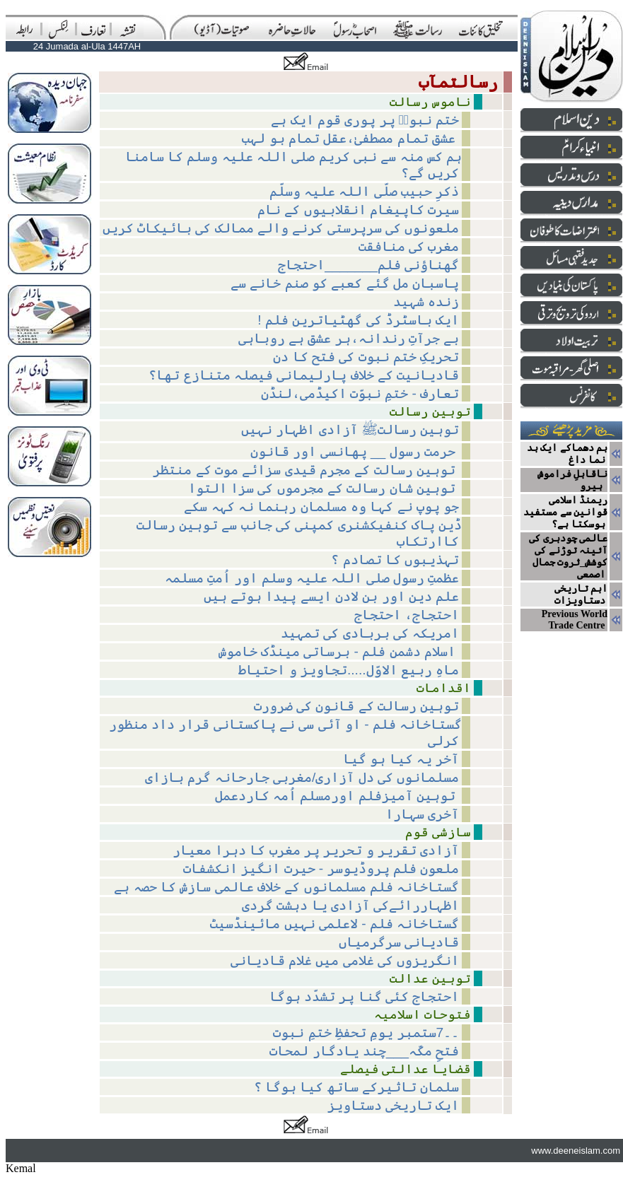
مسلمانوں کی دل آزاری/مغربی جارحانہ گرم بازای (302, 777)
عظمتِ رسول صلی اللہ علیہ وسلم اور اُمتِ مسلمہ (312, 577)
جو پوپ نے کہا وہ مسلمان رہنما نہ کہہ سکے (321, 506)
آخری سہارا (422, 814)
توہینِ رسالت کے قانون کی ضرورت (357, 705)
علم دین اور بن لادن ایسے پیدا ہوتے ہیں (332, 596)
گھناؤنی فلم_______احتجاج (368, 264)
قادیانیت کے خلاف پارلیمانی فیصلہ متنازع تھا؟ (304, 375)
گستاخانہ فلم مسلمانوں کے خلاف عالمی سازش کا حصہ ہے (286, 886)
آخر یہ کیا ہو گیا (401, 758)
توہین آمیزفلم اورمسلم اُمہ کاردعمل (337, 795)
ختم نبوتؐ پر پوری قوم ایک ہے (365, 119)
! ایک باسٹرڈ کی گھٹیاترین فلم (358, 319)
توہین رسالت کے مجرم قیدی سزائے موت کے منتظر (306, 469)
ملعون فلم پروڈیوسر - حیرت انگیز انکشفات (321, 868)
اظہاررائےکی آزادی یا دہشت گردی (350, 905)
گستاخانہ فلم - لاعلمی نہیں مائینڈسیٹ (334, 923)
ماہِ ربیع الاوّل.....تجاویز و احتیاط (348, 669)
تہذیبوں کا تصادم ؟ (395, 559)
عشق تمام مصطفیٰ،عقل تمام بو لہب (350, 138)
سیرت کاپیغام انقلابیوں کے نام (358, 209)
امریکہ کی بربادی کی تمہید (370, 633)
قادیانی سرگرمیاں (399, 942)
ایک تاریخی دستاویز (393, 1105)
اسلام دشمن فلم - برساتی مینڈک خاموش (339, 651)
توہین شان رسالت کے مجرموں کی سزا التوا (324, 488)
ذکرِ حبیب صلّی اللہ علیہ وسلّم (364, 191)
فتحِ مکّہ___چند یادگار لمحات (364, 1050)
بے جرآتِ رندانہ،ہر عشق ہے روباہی (349, 338)
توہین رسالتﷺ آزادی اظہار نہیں (350, 429)
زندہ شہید (426, 301)
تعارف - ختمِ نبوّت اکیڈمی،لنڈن (360, 393)
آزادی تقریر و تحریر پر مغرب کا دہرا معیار (316, 850)
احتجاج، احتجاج (406, 614)
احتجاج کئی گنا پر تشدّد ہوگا (364, 996)
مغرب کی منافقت (409, 246)
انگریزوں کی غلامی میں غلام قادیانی (345, 960)
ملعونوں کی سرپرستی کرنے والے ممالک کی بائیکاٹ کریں (281, 228)
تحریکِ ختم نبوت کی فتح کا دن (366, 356)
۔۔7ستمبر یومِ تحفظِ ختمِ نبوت (366, 1032)
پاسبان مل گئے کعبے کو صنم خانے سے (345, 283)
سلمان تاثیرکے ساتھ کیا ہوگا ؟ (357, 1086)
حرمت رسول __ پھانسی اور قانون (354, 451)
